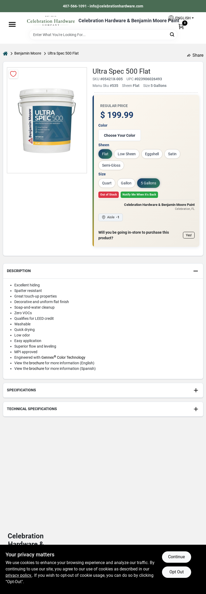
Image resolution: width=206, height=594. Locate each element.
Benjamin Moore (27, 53)
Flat (105, 154)
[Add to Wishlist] (13, 73)
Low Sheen (127, 154)
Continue (176, 556)
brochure (36, 363)
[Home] (5, 53)
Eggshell (152, 154)
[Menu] (12, 24)
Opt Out (176, 571)
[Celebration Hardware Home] (51, 21)
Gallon (126, 183)
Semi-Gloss (111, 165)
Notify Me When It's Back (139, 194)
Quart (107, 183)
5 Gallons (148, 183)
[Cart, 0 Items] (181, 26)
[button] (181, 18)
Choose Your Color (119, 135)
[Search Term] (103, 34)
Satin (172, 154)
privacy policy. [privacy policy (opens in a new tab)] (19, 575)
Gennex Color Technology (63, 357)
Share (195, 55)
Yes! (189, 235)
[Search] (172, 34)
